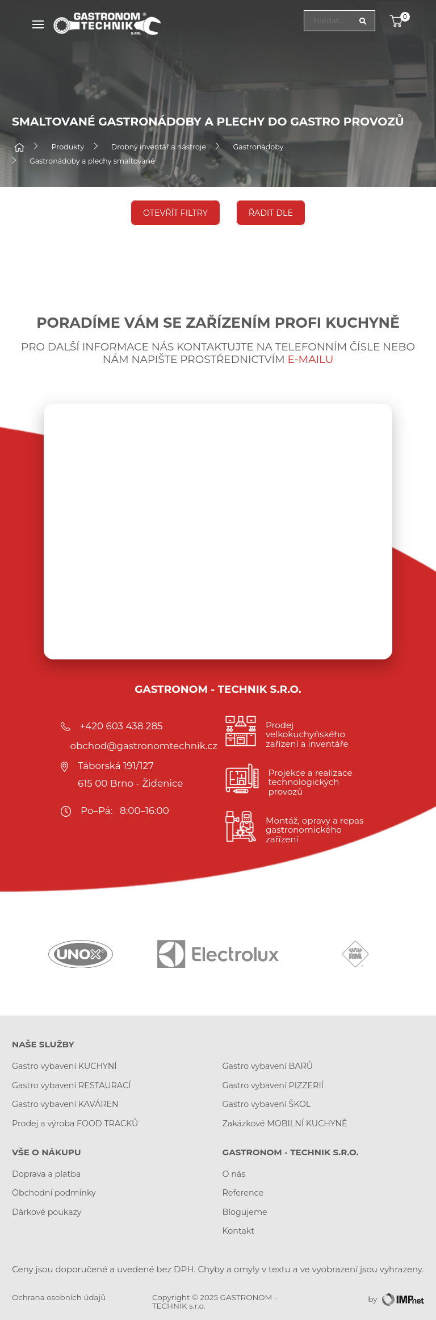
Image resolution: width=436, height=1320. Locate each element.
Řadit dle (271, 212)
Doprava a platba (46, 1174)
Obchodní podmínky (54, 1193)
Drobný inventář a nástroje (158, 147)
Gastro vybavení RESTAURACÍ (71, 1085)
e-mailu (311, 359)
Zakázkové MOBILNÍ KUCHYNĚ (285, 1123)
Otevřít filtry (175, 212)
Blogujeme (245, 1212)
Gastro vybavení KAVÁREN (65, 1104)
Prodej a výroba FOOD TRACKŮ (75, 1123)
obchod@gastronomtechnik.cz (143, 745)
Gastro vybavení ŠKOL (267, 1104)
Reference (243, 1193)
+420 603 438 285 (121, 726)
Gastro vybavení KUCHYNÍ (64, 1066)
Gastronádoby (258, 147)
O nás (234, 1174)
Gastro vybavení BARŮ (268, 1066)
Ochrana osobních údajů (59, 1297)
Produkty (68, 147)
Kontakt (239, 1231)
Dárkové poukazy (46, 1212)
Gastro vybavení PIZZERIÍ (273, 1085)
